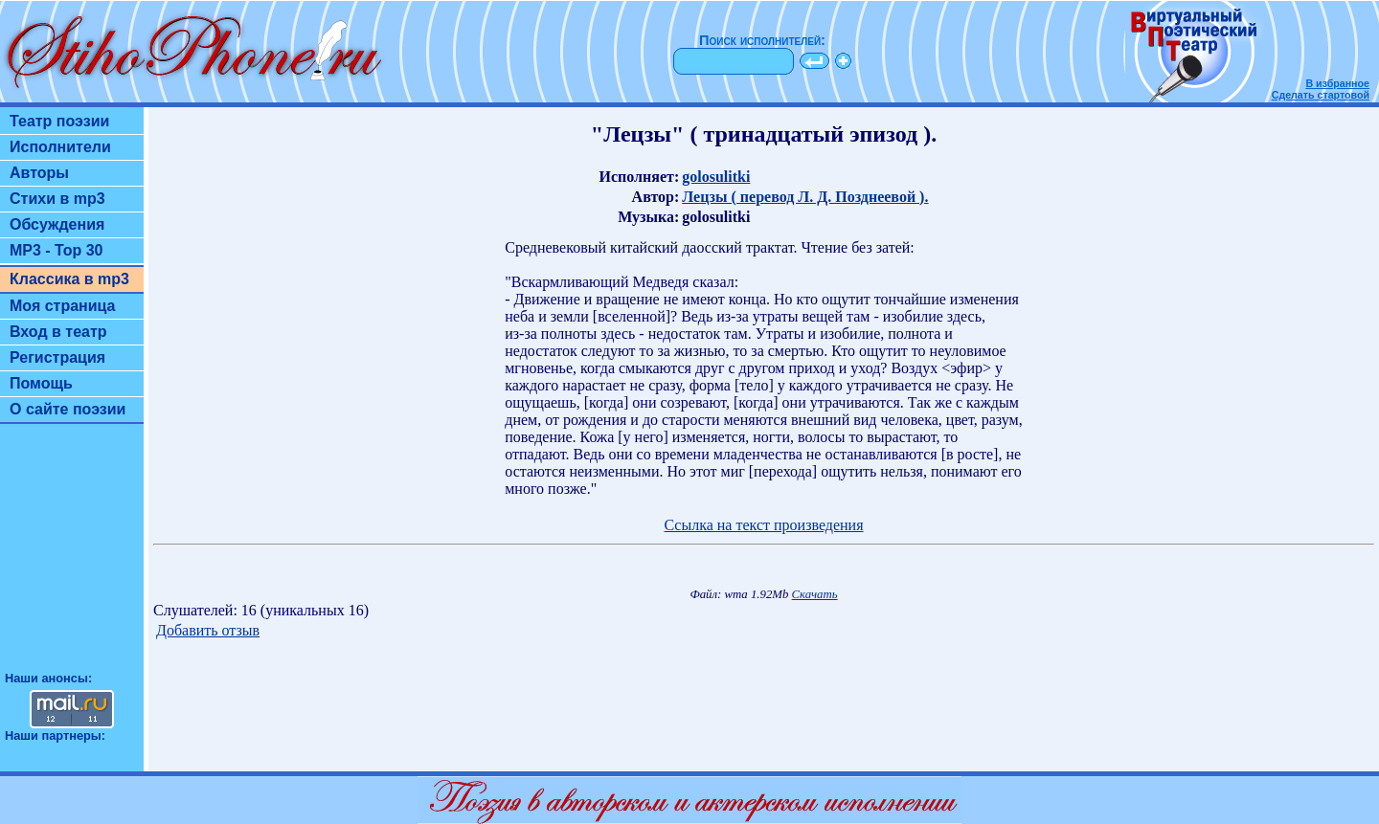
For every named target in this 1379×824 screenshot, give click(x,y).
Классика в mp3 (69, 279)
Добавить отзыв (208, 630)
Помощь (41, 383)
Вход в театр (58, 331)
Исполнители (60, 147)
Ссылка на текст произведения (763, 525)
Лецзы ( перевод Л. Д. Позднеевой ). (805, 197)
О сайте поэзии (67, 409)
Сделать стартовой (1320, 94)
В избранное (1337, 83)
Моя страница (63, 306)
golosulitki (716, 176)
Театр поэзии (59, 121)
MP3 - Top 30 (56, 250)
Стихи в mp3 (57, 198)
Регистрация (57, 357)
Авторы (39, 173)
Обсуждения (57, 224)
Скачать (815, 594)
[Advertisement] (71, 556)
